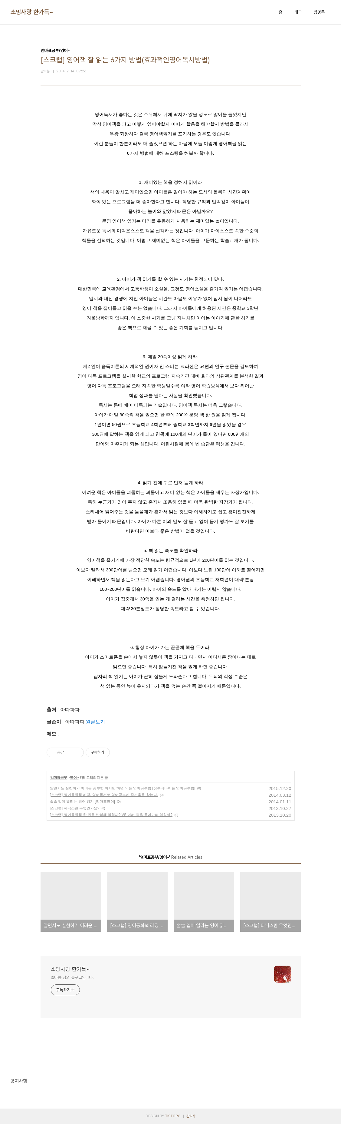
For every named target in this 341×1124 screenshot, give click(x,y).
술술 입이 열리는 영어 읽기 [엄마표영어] (82, 801)
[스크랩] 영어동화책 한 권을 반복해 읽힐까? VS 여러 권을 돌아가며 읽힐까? (111, 815)
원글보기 (95, 721)
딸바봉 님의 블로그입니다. (72, 977)
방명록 (319, 12)
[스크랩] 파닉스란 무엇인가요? (75, 808)
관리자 (190, 1116)
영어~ (74, 777)
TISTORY (172, 1116)
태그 (298, 12)
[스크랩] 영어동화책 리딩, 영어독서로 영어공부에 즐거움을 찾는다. (104, 795)
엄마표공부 (58, 777)
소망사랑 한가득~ (31, 12)
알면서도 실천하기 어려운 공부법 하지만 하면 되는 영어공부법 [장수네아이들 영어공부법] (122, 788)
